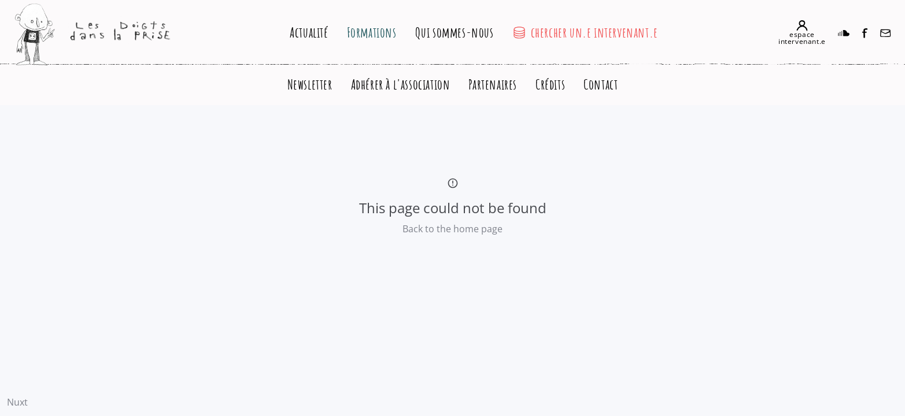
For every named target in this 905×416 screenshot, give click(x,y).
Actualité (309, 32)
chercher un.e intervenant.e (585, 32)
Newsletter (310, 84)
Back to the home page (452, 228)
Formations (372, 32)
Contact (600, 84)
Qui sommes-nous (454, 32)
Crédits (550, 84)
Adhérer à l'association (400, 84)
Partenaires (492, 84)
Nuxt (17, 402)
